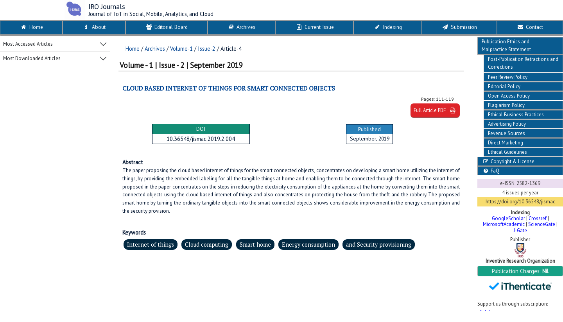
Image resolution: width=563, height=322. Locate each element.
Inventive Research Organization (520, 261)
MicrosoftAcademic (504, 224)
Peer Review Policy (507, 77)
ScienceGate (541, 224)
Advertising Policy (507, 124)
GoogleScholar (508, 218)
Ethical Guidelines (507, 152)
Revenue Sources (506, 133)
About (94, 26)
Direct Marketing (505, 142)
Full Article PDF (435, 110)
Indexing (387, 26)
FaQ (490, 170)
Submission (459, 26)
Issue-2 (206, 48)
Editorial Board (166, 26)
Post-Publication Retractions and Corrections (523, 63)
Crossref (538, 218)
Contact (529, 26)
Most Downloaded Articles (32, 58)
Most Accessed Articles (28, 44)
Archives (241, 26)
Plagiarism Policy (506, 105)
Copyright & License (508, 161)
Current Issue (314, 26)
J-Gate (520, 230)
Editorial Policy (504, 86)
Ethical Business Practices (516, 114)
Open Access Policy (509, 96)
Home (31, 26)
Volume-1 (181, 48)
